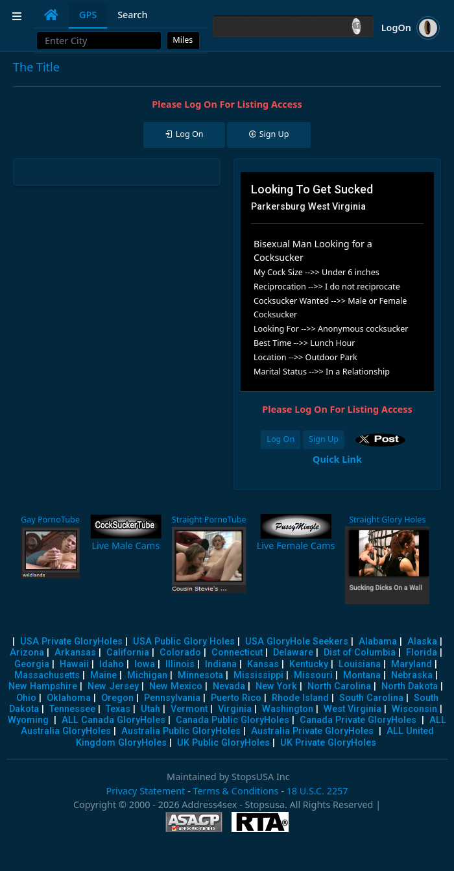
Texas (118, 709)
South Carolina (371, 698)
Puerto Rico (236, 698)
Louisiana (360, 664)
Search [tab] (132, 14)
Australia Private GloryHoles (312, 731)
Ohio (26, 698)
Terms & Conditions (235, 791)
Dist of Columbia (360, 652)
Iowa (144, 664)
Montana (362, 675)
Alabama (378, 641)
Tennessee (72, 709)
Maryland (411, 664)
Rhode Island (300, 698)
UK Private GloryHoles (328, 742)
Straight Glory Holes (387, 519)
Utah (150, 709)
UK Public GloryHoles (223, 742)
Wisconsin (414, 709)
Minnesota (200, 675)
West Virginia (352, 709)
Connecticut (237, 652)
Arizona (27, 652)
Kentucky (308, 664)
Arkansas (75, 652)
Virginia (235, 709)
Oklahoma (69, 698)
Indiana (221, 664)
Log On (280, 439)
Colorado (180, 652)
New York (276, 686)
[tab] (51, 15)
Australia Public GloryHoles (181, 731)
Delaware (293, 652)
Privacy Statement (145, 791)
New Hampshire (42, 686)
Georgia (31, 664)
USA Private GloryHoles (71, 641)
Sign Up (324, 439)
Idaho (111, 664)
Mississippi (258, 675)
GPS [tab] (88, 14)
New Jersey (113, 686)
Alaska (422, 641)
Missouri (313, 675)
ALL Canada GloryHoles (113, 720)
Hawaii (74, 664)
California (127, 652)
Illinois (180, 664)
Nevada (229, 686)
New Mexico (175, 686)
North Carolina (339, 686)
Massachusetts (47, 675)
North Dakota (409, 686)
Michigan (147, 675)
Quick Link (337, 459)
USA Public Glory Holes (184, 641)
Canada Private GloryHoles (358, 720)
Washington (287, 709)
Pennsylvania (172, 698)
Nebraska (412, 675)
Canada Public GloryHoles (232, 720)
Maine (103, 675)
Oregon (117, 698)
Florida (421, 652)
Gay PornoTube (50, 519)
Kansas (263, 664)
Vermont (189, 709)
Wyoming (28, 720)
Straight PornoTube (209, 519)
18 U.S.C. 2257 (317, 791)
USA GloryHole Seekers (296, 641)
